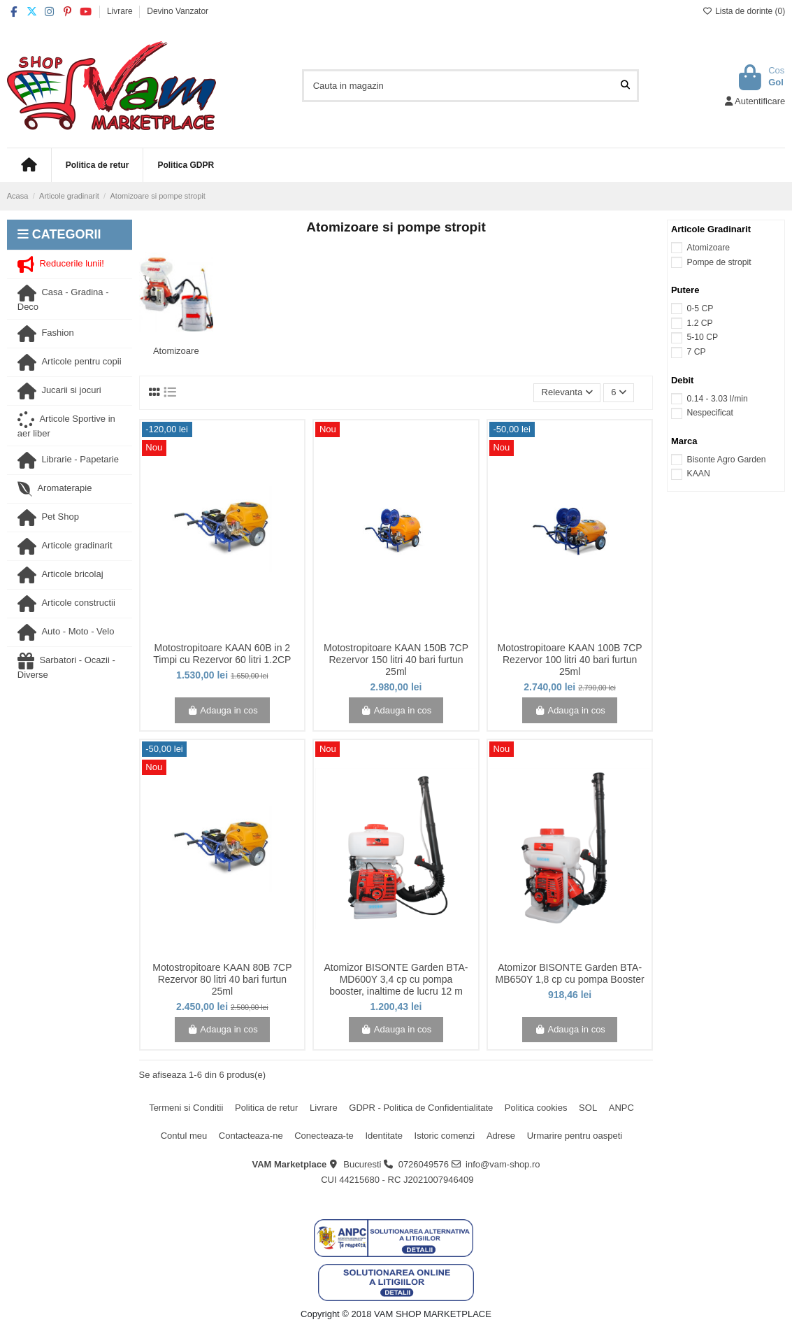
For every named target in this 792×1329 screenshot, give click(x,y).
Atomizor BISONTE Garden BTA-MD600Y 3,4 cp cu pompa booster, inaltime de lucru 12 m (396, 979)
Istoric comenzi (445, 1135)
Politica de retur (266, 1107)
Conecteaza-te (324, 1135)
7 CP (696, 352)
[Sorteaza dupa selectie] (566, 392)
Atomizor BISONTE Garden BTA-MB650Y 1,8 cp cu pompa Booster (570, 973)
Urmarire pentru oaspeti (575, 1135)
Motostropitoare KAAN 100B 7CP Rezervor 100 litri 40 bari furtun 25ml (570, 659)
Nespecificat (710, 413)
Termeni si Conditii (186, 1107)
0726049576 (423, 1164)
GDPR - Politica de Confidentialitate (421, 1107)
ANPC (621, 1107)
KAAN (698, 473)
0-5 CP (700, 308)
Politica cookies (536, 1107)
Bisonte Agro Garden (726, 459)
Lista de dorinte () (744, 11)
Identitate (384, 1135)
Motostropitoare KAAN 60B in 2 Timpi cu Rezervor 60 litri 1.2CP (222, 653)
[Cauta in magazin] (625, 85)
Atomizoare (176, 351)
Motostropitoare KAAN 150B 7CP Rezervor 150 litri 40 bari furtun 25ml (396, 659)
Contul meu (184, 1135)
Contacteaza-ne (251, 1135)
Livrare (121, 11)
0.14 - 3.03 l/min (717, 399)
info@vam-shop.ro (503, 1164)
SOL (588, 1107)
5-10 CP (703, 337)
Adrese (501, 1135)
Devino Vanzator (177, 11)
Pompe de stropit (719, 262)
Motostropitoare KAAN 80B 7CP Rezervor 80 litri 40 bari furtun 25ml (221, 979)
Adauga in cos (222, 710)
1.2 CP (700, 323)
